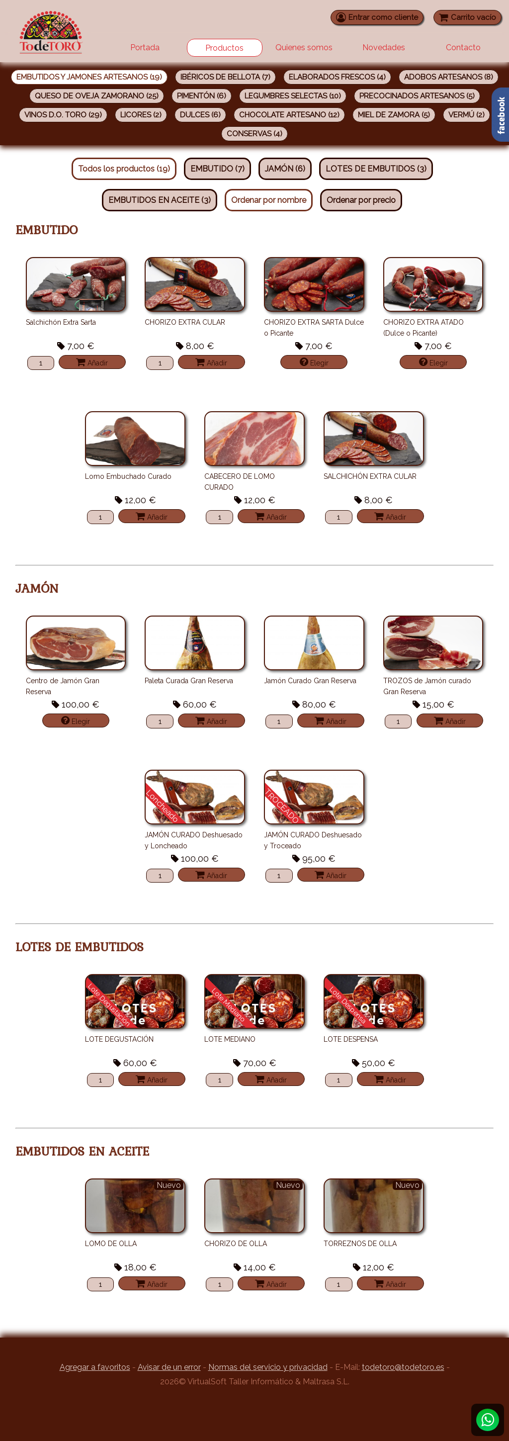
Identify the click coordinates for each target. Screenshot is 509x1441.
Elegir (314, 362)
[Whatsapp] (487, 1420)
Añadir (92, 362)
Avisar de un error (169, 1367)
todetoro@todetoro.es (403, 1367)
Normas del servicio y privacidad (268, 1367)
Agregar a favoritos (95, 1367)
